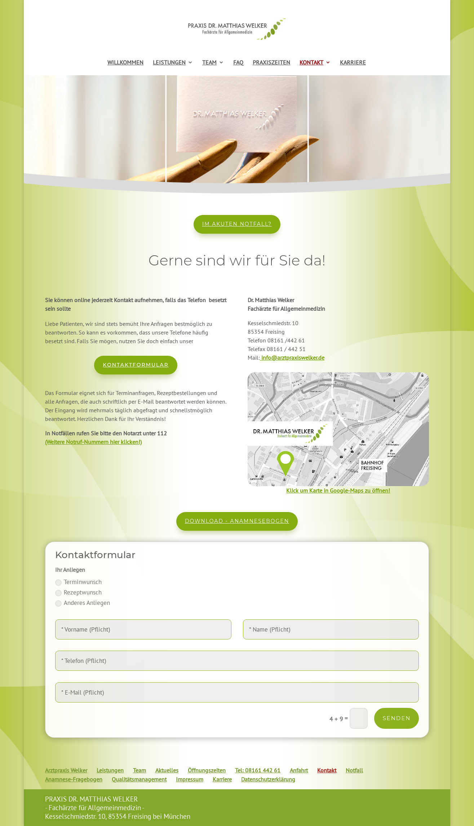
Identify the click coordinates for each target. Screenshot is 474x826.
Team (139, 770)
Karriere (222, 779)
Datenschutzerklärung (268, 779)
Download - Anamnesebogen (237, 521)
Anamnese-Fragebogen (73, 779)
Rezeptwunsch (78, 592)
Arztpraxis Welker (66, 770)
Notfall (354, 770)
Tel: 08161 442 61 (257, 770)
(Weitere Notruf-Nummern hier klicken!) (93, 441)
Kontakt (326, 770)
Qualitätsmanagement (139, 779)
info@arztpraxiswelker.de (292, 357)
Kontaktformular (135, 365)
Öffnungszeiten (207, 770)
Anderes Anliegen (82, 603)
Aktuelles (166, 770)
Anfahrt (299, 770)
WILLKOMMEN (125, 63)
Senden (396, 718)
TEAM (209, 63)
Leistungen (110, 770)
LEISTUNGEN (169, 63)
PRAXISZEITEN (271, 63)
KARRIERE (353, 63)
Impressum (189, 779)
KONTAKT (311, 63)
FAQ (238, 63)
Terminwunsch (78, 582)
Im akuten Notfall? (237, 224)
